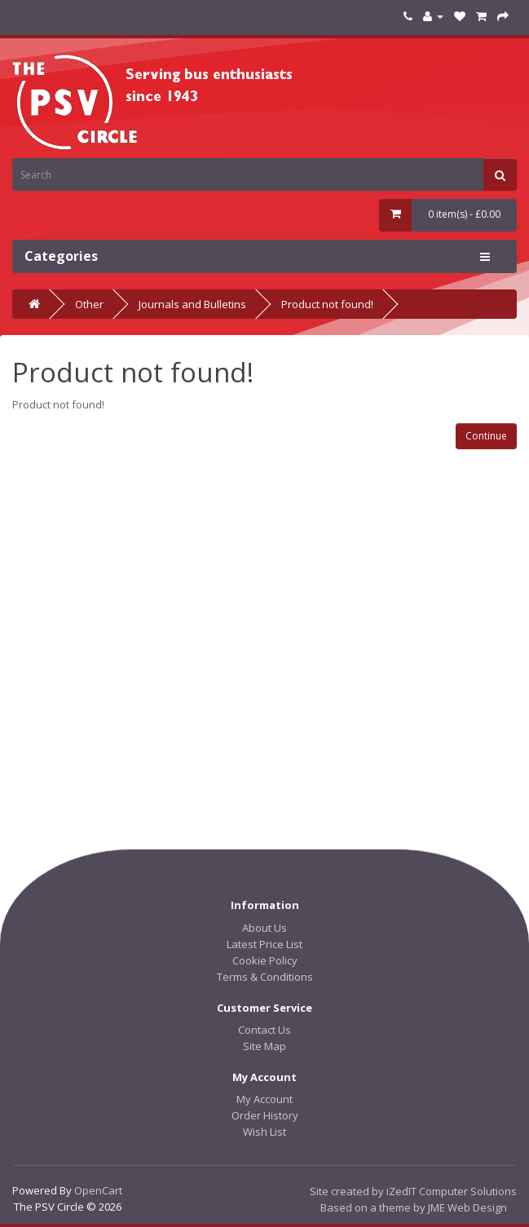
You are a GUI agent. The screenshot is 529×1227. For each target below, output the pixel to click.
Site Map (264, 1046)
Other (89, 304)
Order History (264, 1115)
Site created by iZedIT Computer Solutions (413, 1191)
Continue (486, 436)
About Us (264, 927)
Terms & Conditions (265, 976)
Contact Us (264, 1029)
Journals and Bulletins (192, 304)
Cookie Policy (265, 960)
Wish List (264, 1131)
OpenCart (98, 1190)
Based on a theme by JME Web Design (413, 1207)
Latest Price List (264, 944)
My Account (264, 1099)
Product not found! (327, 304)
